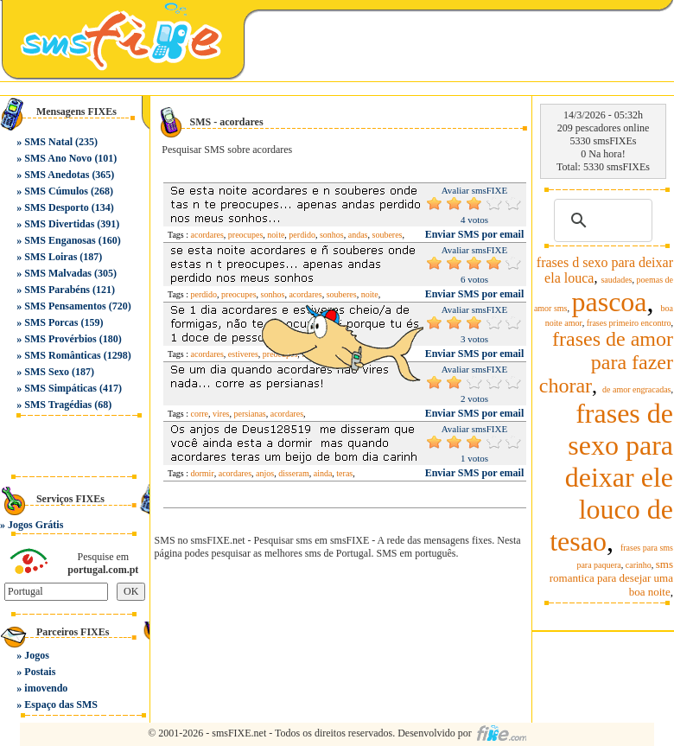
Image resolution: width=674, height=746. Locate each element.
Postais (39, 672)
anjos (265, 473)
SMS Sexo (46, 372)
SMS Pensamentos (64, 306)
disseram (293, 473)
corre (200, 413)
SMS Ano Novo (58, 158)
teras (344, 473)
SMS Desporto (56, 207)
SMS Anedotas (56, 175)
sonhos (332, 234)
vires (221, 413)
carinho (639, 565)
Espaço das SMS (61, 704)
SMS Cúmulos (56, 191)
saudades (616, 279)
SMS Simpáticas (60, 388)
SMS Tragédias (58, 405)
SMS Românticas (62, 355)
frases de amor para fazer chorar (606, 362)
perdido (302, 234)
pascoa (608, 301)
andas (358, 234)
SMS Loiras (50, 257)
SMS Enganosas (59, 240)
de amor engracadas (636, 389)
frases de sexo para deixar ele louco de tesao (611, 477)
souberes (387, 234)
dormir (202, 473)
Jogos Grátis (35, 525)
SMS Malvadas (58, 273)
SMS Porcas (51, 322)
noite (275, 234)
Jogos (36, 655)
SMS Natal (48, 142)
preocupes (246, 234)
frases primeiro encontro (629, 323)
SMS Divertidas (59, 224)
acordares (207, 234)
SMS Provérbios (60, 339)
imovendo (45, 688)
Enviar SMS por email (475, 234)
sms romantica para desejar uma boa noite (611, 578)
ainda (323, 473)
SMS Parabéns (57, 290)
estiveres (243, 354)
